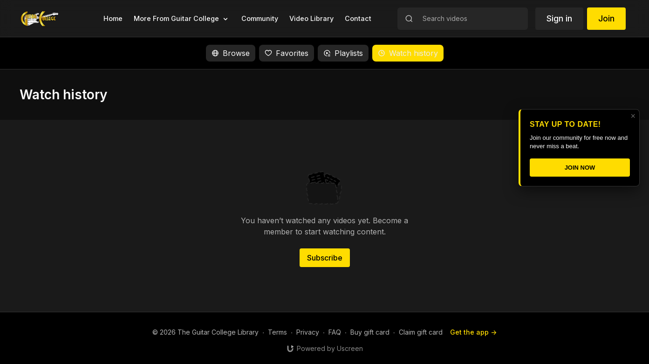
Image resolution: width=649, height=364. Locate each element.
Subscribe (324, 257)
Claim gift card (421, 332)
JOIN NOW (580, 167)
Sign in (559, 18)
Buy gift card (369, 332)
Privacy (307, 332)
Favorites (286, 53)
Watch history (408, 53)
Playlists (343, 53)
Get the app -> (473, 332)
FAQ (334, 332)
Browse (231, 53)
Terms (277, 332)
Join (606, 18)
